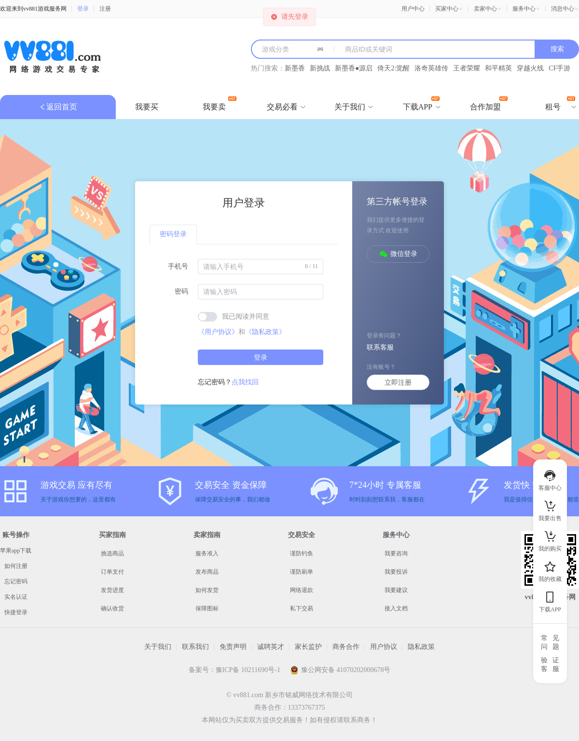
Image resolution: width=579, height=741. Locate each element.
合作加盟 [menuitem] (489, 103)
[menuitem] (282, 107)
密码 (181, 291)
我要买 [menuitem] (146, 107)
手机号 (178, 266)
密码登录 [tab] (173, 234)
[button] (449, 9)
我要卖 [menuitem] (219, 103)
